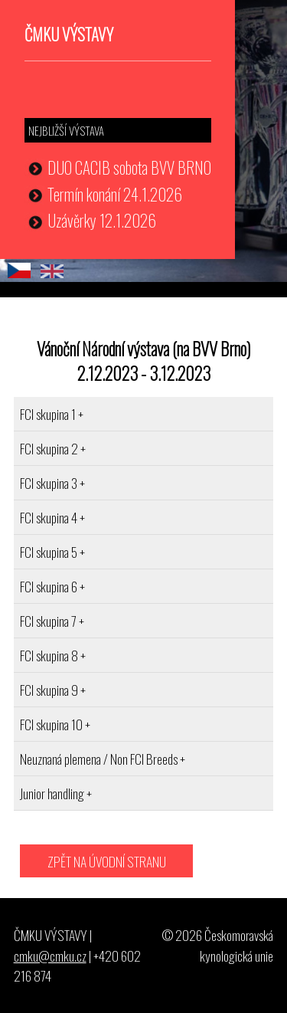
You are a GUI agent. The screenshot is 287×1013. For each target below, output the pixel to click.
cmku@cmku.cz (50, 955)
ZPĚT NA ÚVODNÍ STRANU (106, 861)
